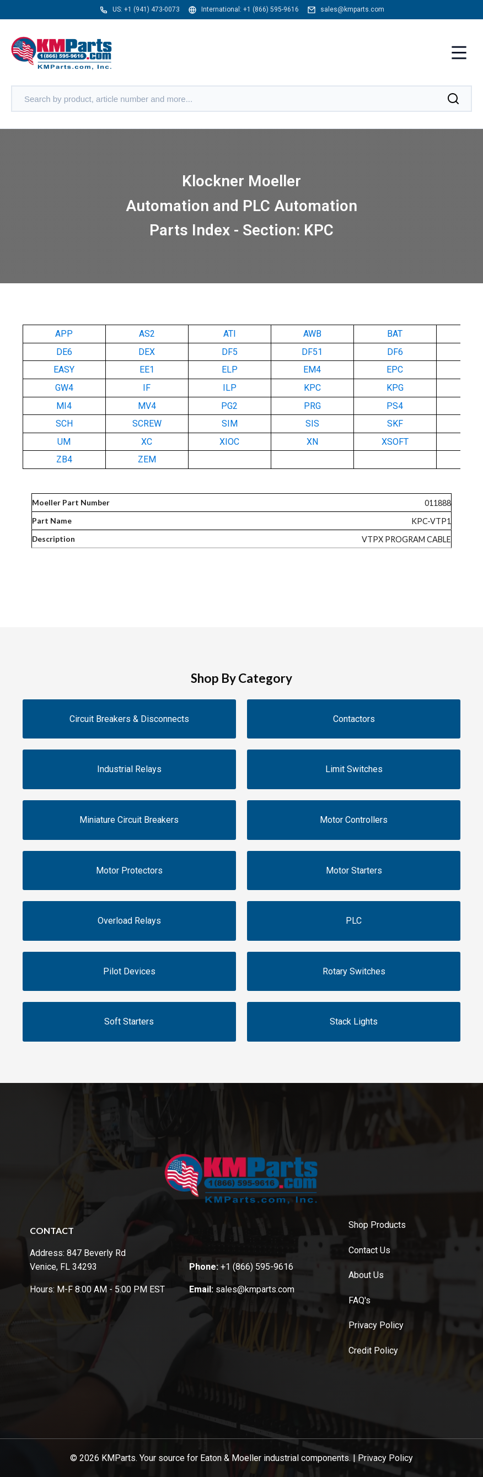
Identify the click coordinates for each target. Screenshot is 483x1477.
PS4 (395, 406)
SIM (230, 423)
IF (147, 387)
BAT (394, 333)
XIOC (229, 441)
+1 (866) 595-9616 (271, 9)
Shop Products (377, 1225)
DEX (146, 352)
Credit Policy (373, 1350)
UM (64, 441)
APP (64, 333)
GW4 (64, 387)
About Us (366, 1275)
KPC (312, 387)
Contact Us (369, 1250)
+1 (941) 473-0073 (152, 9)
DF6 (395, 352)
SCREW (147, 423)
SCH (64, 423)
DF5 (230, 352)
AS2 (147, 333)
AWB (312, 333)
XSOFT (395, 441)
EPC (395, 369)
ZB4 (64, 459)
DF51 (312, 352)
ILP (230, 387)
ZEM (147, 459)
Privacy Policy (376, 1325)
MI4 (64, 406)
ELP (230, 369)
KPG (395, 387)
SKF (395, 423)
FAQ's (359, 1300)
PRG (312, 406)
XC (146, 441)
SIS (312, 423)
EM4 (312, 369)
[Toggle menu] (459, 53)
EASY (63, 369)
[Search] (453, 98)
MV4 (147, 406)
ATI (229, 333)
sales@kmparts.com (352, 9)
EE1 (146, 369)
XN (312, 441)
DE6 (64, 352)
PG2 (229, 406)
